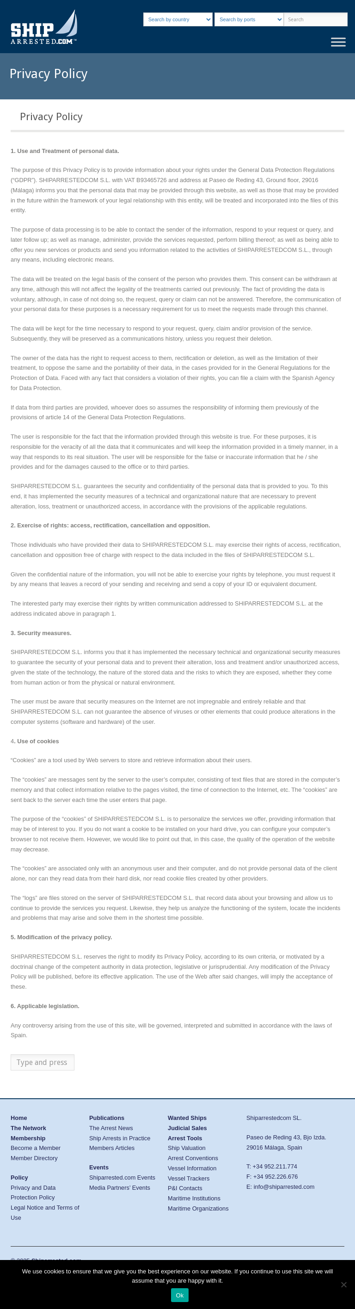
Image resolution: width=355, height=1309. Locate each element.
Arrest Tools (185, 1138)
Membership (28, 1138)
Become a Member (36, 1147)
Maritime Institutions (194, 1198)
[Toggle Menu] (338, 41)
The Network (28, 1128)
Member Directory (34, 1158)
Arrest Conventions (193, 1158)
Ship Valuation (187, 1147)
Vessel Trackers (188, 1178)
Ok (180, 1295)
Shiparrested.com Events (122, 1177)
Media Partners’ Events (119, 1187)
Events (99, 1167)
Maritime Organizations (198, 1208)
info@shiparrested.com (284, 1186)
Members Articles (112, 1147)
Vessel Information (192, 1168)
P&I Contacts (185, 1188)
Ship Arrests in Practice (119, 1138)
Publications (106, 1117)
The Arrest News (111, 1128)
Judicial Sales (187, 1128)
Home (19, 1117)
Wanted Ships (187, 1117)
